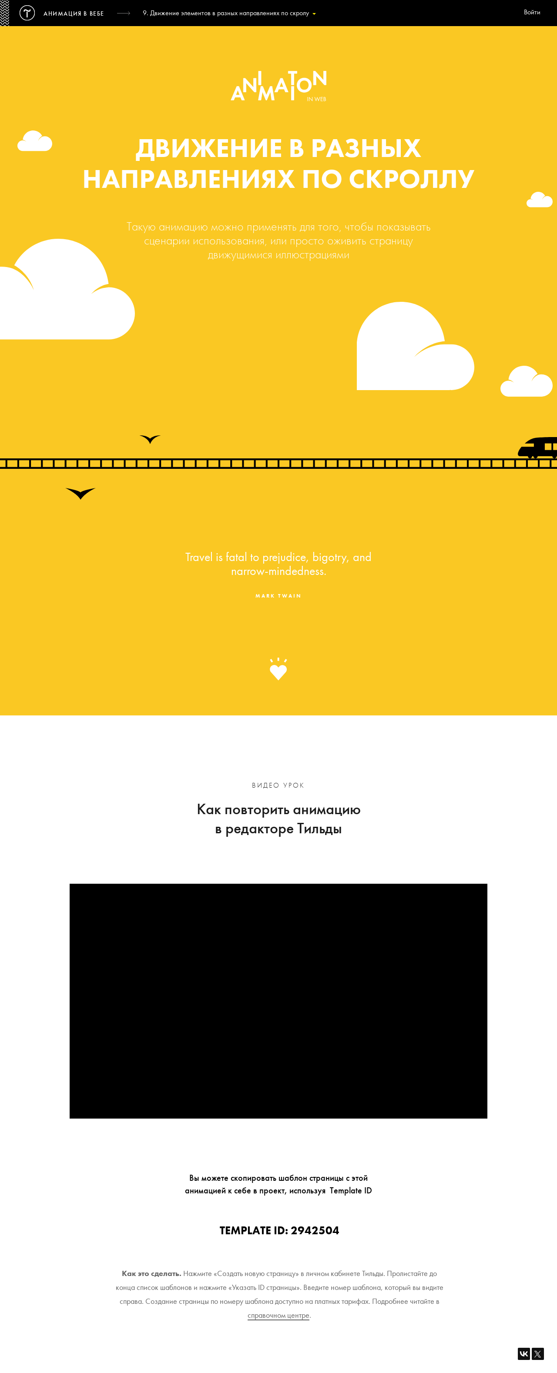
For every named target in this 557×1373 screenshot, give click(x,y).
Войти (532, 12)
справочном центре (278, 1315)
